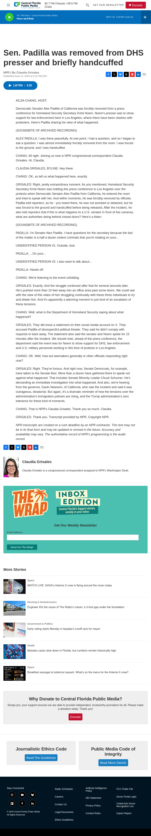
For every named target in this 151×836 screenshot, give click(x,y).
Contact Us (61, 804)
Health (31, 645)
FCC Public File (125, 789)
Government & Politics (40, 623)
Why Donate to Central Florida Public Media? (75, 698)
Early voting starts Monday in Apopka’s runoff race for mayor (63, 628)
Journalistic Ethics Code (41, 749)
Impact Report (124, 813)
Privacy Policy (93, 805)
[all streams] (146, 17)
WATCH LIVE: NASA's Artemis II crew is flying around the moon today (69, 585)
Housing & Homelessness (42, 602)
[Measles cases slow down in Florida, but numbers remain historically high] (14, 651)
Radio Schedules (64, 789)
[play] (9, 17)
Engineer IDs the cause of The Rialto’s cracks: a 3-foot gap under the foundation (75, 607)
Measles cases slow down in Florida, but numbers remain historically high (71, 650)
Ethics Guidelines (64, 820)
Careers (59, 796)
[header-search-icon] (87, 5)
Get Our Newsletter (108, 5)
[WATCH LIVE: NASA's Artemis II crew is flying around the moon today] (14, 586)
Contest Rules (93, 813)
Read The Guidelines (41, 758)
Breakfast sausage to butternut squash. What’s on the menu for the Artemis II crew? (77, 672)
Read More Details (113, 763)
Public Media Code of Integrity (113, 751)
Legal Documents (64, 812)
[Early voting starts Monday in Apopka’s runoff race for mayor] (14, 630)
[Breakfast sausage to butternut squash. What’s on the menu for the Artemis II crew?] (14, 673)
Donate (137, 5)
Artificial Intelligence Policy (96, 789)
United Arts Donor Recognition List (126, 805)
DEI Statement (93, 798)
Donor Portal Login (126, 796)
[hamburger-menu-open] (8, 5)
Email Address (15, 532)
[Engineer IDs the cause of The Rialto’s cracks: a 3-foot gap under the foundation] (14, 608)
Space (30, 580)
